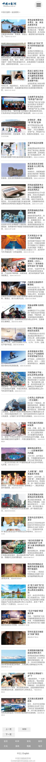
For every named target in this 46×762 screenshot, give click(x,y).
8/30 (24, 729)
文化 (6, 746)
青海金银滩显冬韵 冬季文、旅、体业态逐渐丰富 (35, 22)
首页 (6, 741)
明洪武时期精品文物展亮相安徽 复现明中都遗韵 (36, 566)
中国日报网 (5, 12)
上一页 (9, 729)
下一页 (9, 734)
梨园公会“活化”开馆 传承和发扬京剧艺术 (36, 45)
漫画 (17, 746)
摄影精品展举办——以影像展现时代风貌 (35, 450)
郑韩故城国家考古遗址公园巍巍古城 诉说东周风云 (35, 187)
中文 (19, 753)
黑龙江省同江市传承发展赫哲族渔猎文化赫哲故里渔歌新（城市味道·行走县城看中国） (36, 76)
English (26, 753)
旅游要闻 (15, 12)
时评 (17, 741)
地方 (40, 746)
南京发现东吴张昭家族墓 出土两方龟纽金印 (36, 166)
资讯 (29, 741)
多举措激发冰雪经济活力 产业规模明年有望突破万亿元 (36, 353)
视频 (29, 746)
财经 (40, 741)
